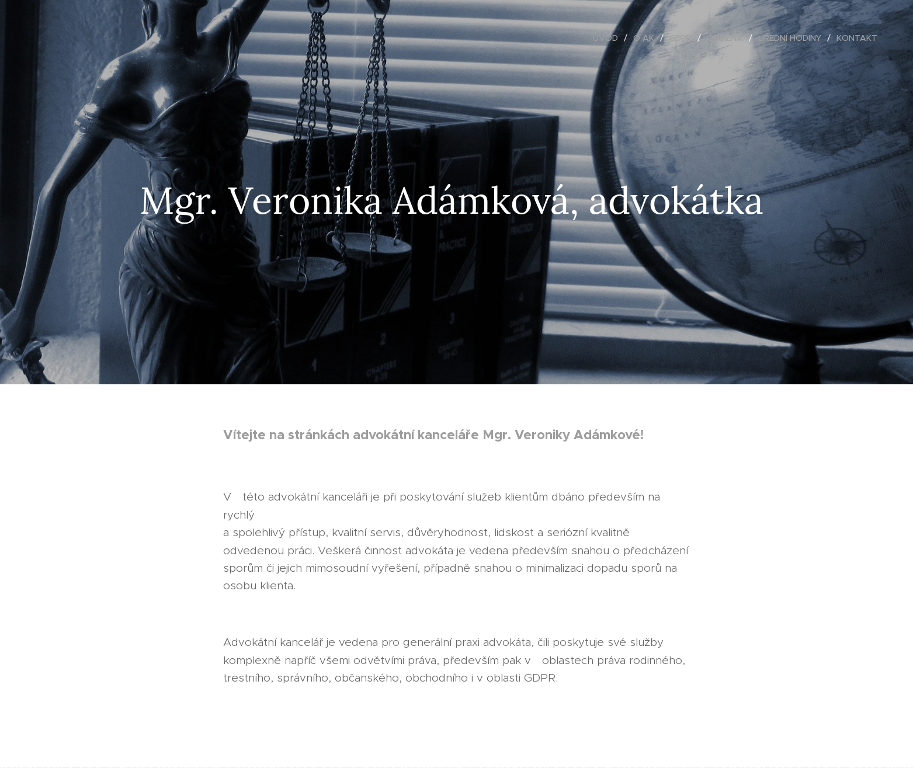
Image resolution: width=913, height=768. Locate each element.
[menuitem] (608, 38)
